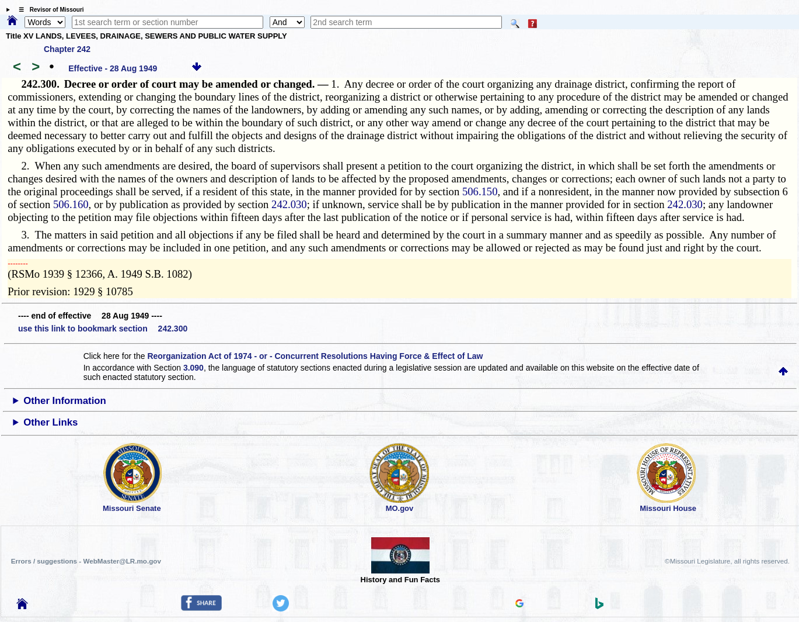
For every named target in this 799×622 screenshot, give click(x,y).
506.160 (71, 204)
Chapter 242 (67, 49)
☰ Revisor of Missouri (48, 9)
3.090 (193, 367)
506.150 (480, 191)
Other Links (50, 422)
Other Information (64, 400)
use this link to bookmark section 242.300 (102, 328)
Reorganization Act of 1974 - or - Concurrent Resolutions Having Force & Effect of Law (315, 356)
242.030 (289, 204)
